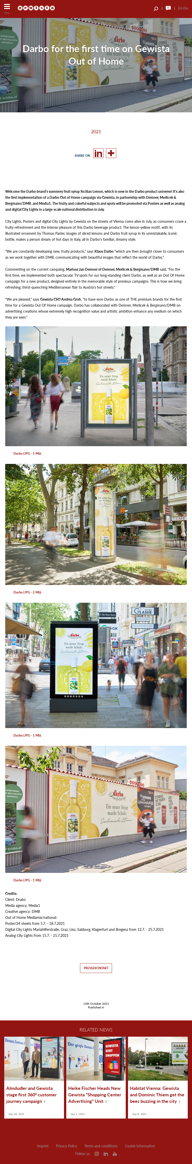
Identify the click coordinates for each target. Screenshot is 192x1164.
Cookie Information (140, 1146)
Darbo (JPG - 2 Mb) (27, 592)
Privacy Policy (66, 1146)
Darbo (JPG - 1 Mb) (27, 453)
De (186, 8)
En (180, 8)
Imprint (42, 1146)
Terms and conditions (101, 1146)
